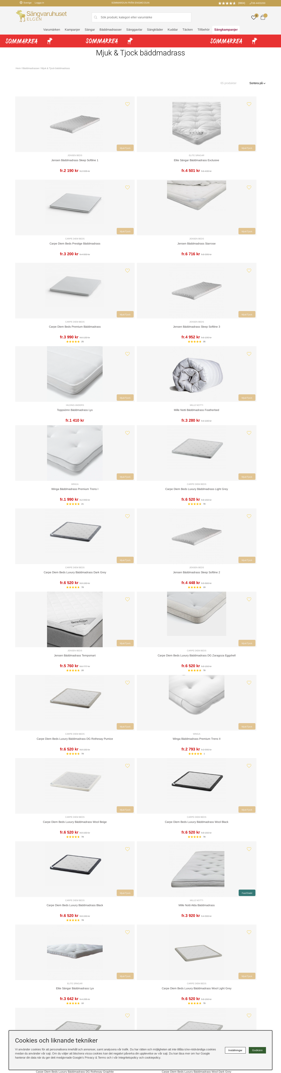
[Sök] (141, 18)
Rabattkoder (87, 965)
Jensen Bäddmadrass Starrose (235, 162)
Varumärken (51, 30)
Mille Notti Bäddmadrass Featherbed (235, 249)
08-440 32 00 (177, 919)
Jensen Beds (45, 157)
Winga (45, 332)
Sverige (26, 2)
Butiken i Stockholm (218, 977)
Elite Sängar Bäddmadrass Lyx (45, 598)
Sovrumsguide (88, 973)
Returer (129, 903)
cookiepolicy (152, 1057)
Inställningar (235, 1050)
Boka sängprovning (218, 965)
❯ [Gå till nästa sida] (143, 708)
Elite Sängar (109, 157)
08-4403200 (258, 3)
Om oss (84, 977)
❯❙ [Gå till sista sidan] (152, 708)
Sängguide (85, 969)
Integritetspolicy (152, 973)
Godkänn (257, 1050)
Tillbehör (203, 30)
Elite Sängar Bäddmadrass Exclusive (109, 162)
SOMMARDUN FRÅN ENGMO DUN (130, 2)
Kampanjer (72, 30)
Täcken (187, 30)
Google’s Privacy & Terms (89, 1057)
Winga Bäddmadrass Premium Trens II (235, 424)
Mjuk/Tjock (64, 150)
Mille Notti (235, 244)
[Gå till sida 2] (131, 708)
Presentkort (86, 981)
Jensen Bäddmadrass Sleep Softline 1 (45, 162)
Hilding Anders (172, 244)
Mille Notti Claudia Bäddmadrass (172, 685)
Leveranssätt (62, 903)
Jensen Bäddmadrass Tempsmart (45, 424)
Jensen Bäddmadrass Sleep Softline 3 (109, 249)
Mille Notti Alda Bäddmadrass (235, 511)
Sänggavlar (134, 30)
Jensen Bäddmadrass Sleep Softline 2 (235, 337)
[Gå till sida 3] (135, 708)
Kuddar (173, 30)
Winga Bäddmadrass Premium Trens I (45, 337)
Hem (18, 68)
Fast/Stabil (254, 498)
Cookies (147, 965)
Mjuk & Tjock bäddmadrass (55, 68)
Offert (92, 903)
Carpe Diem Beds (172, 157)
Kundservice (27, 903)
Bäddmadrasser (111, 30)
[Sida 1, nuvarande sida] (127, 708)
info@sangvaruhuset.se (179, 923)
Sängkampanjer (226, 30)
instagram (24, 994)
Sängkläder (155, 30)
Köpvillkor (148, 969)
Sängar (90, 30)
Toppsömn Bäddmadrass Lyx (172, 249)
